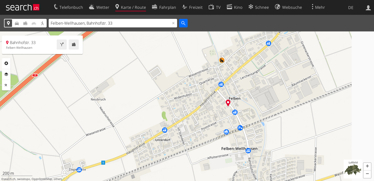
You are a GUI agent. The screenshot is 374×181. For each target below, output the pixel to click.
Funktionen (6, 85)
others (58, 179)
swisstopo (23, 179)
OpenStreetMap (42, 179)
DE (350, 7)
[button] (367, 166)
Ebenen (6, 74)
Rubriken (6, 63)
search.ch (10, 179)
